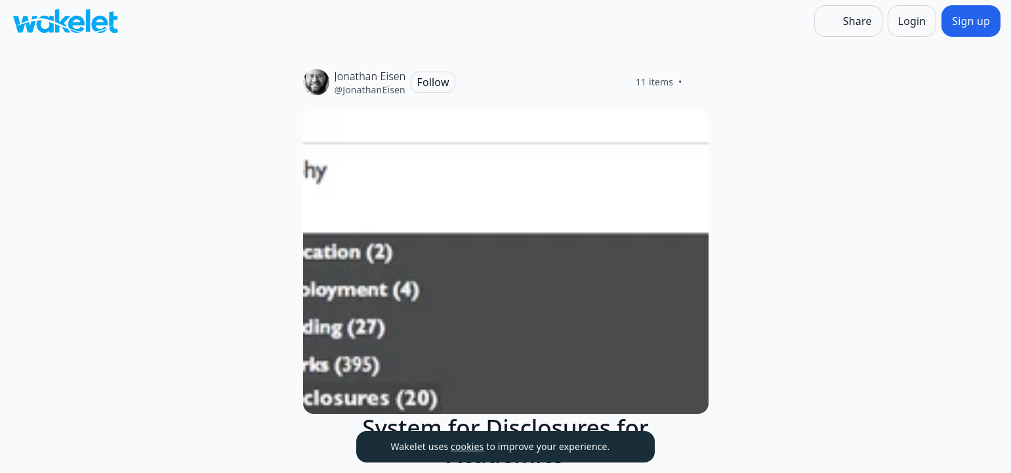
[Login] (912, 21)
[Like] (698, 82)
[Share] (848, 21)
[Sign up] (971, 21)
